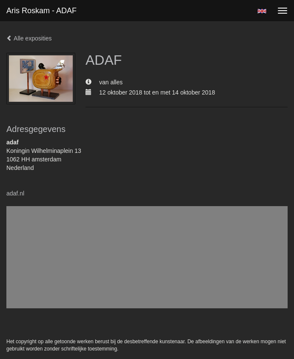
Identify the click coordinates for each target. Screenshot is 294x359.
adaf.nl (15, 193)
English (262, 11)
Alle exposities (29, 38)
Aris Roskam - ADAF (41, 10)
